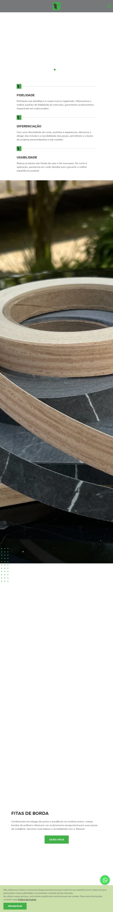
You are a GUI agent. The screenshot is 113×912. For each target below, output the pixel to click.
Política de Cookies (27, 899)
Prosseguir (15, 906)
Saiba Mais (56, 839)
